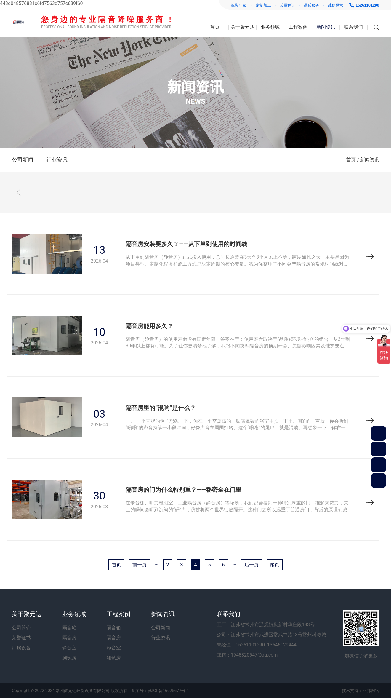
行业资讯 (57, 159)
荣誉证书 (21, 638)
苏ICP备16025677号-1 (168, 690)
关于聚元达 (242, 27)
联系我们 (353, 27)
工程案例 (298, 27)
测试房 (69, 658)
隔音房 (69, 638)
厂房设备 (21, 648)
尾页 (274, 565)
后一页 (251, 565)
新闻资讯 (325, 27)
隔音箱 (69, 627)
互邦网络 (371, 690)
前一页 (139, 565)
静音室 (69, 648)
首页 (214, 27)
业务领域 (270, 27)
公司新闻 (22, 159)
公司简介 (21, 627)
